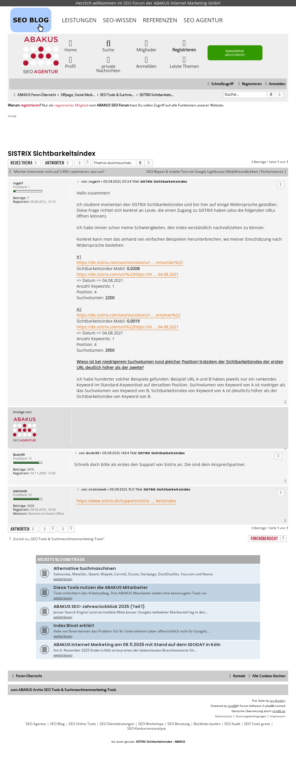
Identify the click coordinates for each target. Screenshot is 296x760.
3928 (30, 506)
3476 (30, 469)
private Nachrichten (108, 64)
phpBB (232, 706)
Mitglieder (146, 45)
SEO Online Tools (82, 724)
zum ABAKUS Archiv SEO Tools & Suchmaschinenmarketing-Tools (63, 689)
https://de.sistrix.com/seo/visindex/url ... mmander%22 (130, 262)
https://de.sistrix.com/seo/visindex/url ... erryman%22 (128, 315)
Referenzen (160, 20)
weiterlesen (62, 578)
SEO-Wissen (119, 20)
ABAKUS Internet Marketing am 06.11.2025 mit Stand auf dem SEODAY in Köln (137, 644)
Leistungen (79, 20)
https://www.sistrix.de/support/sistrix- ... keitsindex (126, 500)
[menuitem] (274, 84)
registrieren (30, 105)
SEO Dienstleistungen (117, 724)
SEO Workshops (151, 724)
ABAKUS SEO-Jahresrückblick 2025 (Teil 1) (99, 606)
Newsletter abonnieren (235, 52)
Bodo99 (19, 454)
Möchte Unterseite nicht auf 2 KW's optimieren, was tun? (59, 171)
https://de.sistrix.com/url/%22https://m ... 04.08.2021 (128, 274)
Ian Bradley (277, 701)
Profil (70, 61)
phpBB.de (278, 711)
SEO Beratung (178, 724)
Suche (108, 45)
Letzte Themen (184, 61)
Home (70, 45)
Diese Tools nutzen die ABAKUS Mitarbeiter (100, 587)
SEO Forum (134, 3)
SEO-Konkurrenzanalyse (146, 728)
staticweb (20, 491)
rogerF (18, 183)
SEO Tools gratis (257, 724)
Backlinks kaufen (207, 724)
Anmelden (146, 61)
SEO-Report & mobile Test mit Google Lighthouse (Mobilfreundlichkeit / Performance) (217, 171)
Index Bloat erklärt (73, 625)
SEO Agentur (203, 20)
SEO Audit (232, 724)
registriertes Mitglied (71, 105)
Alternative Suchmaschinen (84, 568)
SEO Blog (57, 724)
